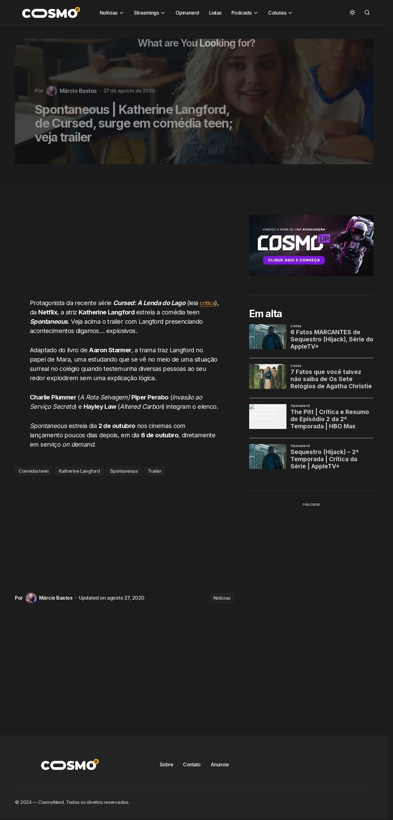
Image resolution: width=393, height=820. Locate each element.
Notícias (222, 598)
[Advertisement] (127, 234)
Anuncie (220, 764)
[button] (352, 12)
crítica (38, 312)
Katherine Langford (79, 471)
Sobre (166, 764)
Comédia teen (34, 471)
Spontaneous (124, 471)
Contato (192, 764)
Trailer (155, 471)
